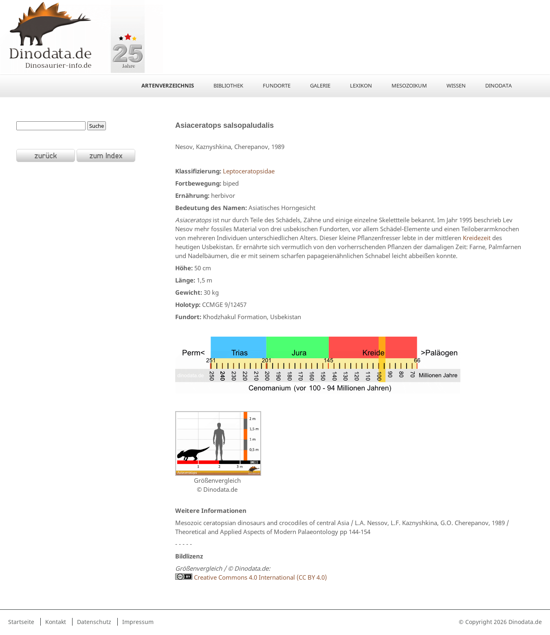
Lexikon (361, 85)
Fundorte (276, 85)
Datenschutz (94, 622)
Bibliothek (228, 85)
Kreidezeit (477, 238)
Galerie (320, 85)
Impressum (138, 622)
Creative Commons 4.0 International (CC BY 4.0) (251, 577)
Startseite (21, 622)
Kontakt (55, 622)
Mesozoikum (409, 85)
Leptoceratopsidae (249, 171)
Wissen (456, 85)
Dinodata (498, 85)
